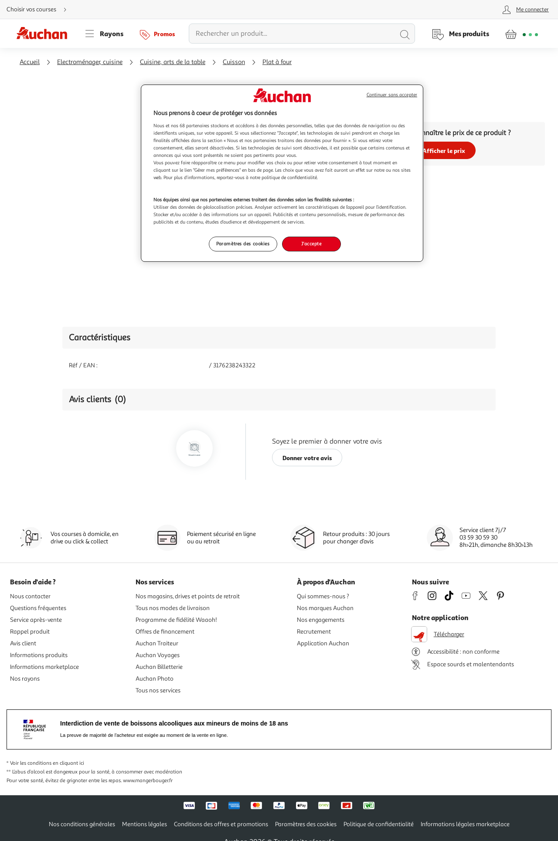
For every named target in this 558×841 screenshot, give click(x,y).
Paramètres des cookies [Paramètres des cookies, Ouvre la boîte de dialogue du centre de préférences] (243, 244)
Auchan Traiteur (157, 643)
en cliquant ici (68, 763)
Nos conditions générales (82, 824)
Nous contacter (30, 596)
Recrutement (314, 631)
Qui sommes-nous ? (323, 596)
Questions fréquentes (38, 608)
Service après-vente (36, 620)
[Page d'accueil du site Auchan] (45, 33)
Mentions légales (144, 824)
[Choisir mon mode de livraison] (40, 9)
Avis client (23, 643)
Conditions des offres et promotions (221, 824)
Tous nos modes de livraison (173, 608)
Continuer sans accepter (392, 95)
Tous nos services (158, 690)
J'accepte (311, 244)
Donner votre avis (307, 457)
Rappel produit (30, 631)
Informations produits (39, 655)
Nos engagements (320, 620)
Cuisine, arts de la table (172, 62)
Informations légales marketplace (465, 824)
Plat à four (277, 62)
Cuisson (234, 62)
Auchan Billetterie (159, 667)
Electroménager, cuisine (89, 62)
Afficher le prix (443, 150)
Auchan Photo (155, 678)
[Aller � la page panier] (521, 33)
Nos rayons (25, 678)
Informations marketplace (44, 667)
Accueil (30, 62)
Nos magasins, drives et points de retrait (188, 596)
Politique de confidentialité (379, 824)
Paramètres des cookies (306, 824)
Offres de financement (165, 631)
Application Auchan (323, 643)
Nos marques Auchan (325, 608)
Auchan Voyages (158, 655)
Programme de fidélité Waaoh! (176, 620)
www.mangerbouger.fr (148, 780)
